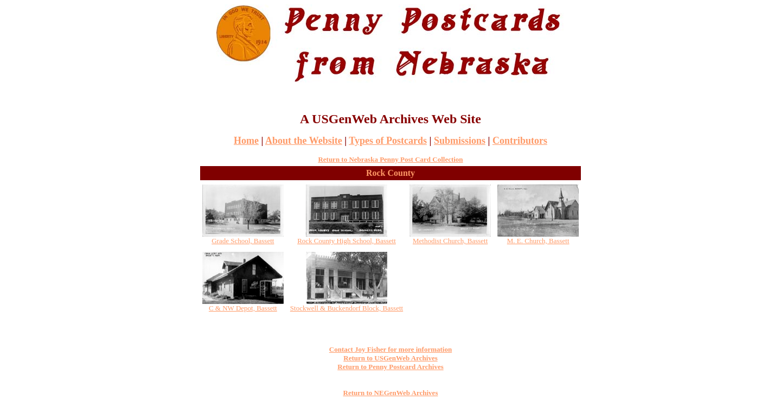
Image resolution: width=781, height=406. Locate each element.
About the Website (303, 140)
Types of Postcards (388, 140)
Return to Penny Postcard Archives (390, 367)
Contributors (519, 140)
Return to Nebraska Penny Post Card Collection (390, 159)
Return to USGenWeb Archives (390, 358)
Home (246, 140)
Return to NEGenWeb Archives (390, 393)
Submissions (459, 140)
